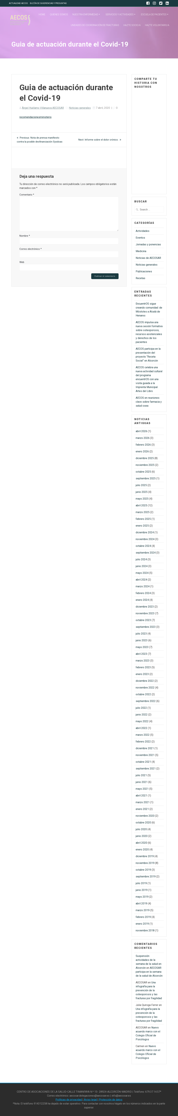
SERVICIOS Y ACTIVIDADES (120, 14)
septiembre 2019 (146, 876)
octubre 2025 (143, 471)
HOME (42, 14)
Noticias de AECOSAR (148, 258)
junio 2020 (142, 836)
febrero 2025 (143, 518)
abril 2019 (141, 903)
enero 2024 (142, 599)
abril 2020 (141, 842)
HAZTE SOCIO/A (132, 25)
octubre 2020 (143, 822)
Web (21, 262)
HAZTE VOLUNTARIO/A (157, 25)
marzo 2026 (143, 438)
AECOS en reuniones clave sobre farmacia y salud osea (149, 401)
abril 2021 (141, 795)
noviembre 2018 (145, 930)
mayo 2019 (142, 896)
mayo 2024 (142, 572)
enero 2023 (142, 674)
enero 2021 (142, 809)
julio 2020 (141, 829)
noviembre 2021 (145, 755)
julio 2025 (141, 485)
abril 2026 (141, 431)
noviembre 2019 (145, 863)
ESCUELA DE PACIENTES (153, 14)
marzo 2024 (143, 586)
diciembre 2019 (145, 856)
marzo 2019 (143, 910)
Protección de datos (110, 1099)
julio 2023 (141, 633)
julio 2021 (141, 775)
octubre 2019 (143, 869)
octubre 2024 (143, 545)
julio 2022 (141, 707)
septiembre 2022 (146, 701)
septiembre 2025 (146, 478)
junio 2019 (142, 890)
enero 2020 (142, 849)
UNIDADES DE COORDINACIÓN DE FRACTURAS (95, 25)
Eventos (140, 237)
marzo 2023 (143, 660)
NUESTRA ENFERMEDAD (85, 14)
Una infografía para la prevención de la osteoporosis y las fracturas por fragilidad (149, 990)
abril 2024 (141, 579)
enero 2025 (142, 525)
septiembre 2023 (146, 626)
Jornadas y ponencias (148, 244)
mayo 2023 (142, 647)
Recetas (140, 278)
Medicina (141, 251)
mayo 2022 (142, 721)
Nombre (24, 235)
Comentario (26, 194)
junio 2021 (142, 782)
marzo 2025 (143, 512)
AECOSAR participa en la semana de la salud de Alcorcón (149, 971)
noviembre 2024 (145, 539)
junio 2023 (142, 640)
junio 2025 (142, 491)
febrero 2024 (143, 593)
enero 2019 (142, 923)
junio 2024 (142, 566)
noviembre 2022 (145, 687)
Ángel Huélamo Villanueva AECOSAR (43, 107)
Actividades (142, 231)
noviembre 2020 (145, 815)
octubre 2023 (143, 620)
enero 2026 (142, 451)
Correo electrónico (30, 248)
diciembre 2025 (145, 458)
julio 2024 (141, 559)
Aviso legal (90, 1099)
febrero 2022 (143, 741)
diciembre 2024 (145, 532)
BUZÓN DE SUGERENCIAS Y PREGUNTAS (48, 3)
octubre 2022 (143, 694)
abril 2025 (141, 505)
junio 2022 (142, 714)
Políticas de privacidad (68, 1099)
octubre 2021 (143, 761)
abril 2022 (141, 728)
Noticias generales (80, 107)
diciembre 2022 (145, 680)
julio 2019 (141, 883)
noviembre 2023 (145, 613)
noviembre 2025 (145, 465)
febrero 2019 (143, 917)
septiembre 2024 (146, 552)
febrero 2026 (143, 444)
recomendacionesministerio (35, 117)
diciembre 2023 (145, 606)
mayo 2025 (142, 498)
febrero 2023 (143, 667)
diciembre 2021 (145, 748)
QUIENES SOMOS (59, 14)
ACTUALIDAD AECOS (18, 3)
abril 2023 (141, 653)
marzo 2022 (143, 734)
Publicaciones (144, 271)
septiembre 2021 (146, 768)
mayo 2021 (142, 788)
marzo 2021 (143, 802)
